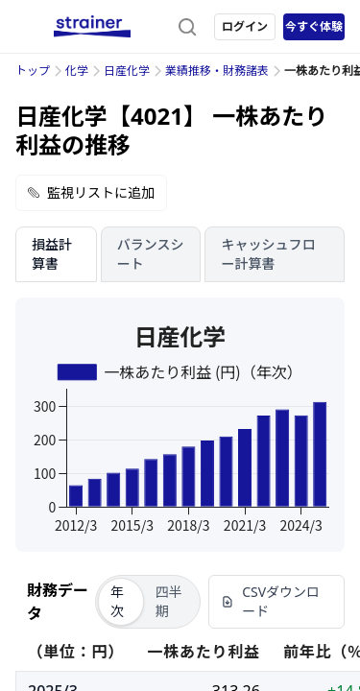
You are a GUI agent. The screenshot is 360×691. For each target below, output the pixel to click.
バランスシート (150, 254)
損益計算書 (52, 254)
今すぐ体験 (314, 26)
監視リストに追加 (91, 192)
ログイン (245, 26)
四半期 (169, 601)
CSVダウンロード (270, 601)
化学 (76, 70)
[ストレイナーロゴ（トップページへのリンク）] (92, 27)
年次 (117, 601)
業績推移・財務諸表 (217, 70)
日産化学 (127, 70)
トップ (32, 70)
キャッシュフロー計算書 (268, 254)
